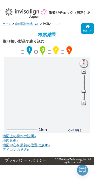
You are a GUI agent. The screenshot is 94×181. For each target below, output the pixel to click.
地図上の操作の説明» (19, 136)
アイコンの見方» (16, 150)
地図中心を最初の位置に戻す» (26, 145)
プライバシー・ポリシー (25, 160)
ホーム (7, 24)
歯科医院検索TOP (27, 24)
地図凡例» (11, 141)
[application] (82, 169)
